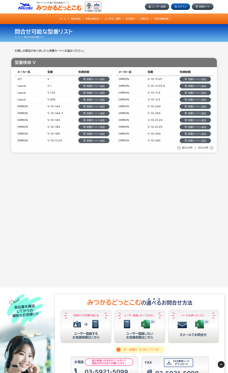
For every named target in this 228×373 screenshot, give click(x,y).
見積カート (204, 6)
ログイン (182, 6)
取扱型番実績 (161, 19)
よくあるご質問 (112, 19)
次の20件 (203, 148)
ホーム (62, 19)
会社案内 (130, 19)
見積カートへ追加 (95, 79)
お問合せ (144, 19)
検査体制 (76, 19)
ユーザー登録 (159, 6)
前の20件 (187, 148)
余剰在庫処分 (92, 19)
